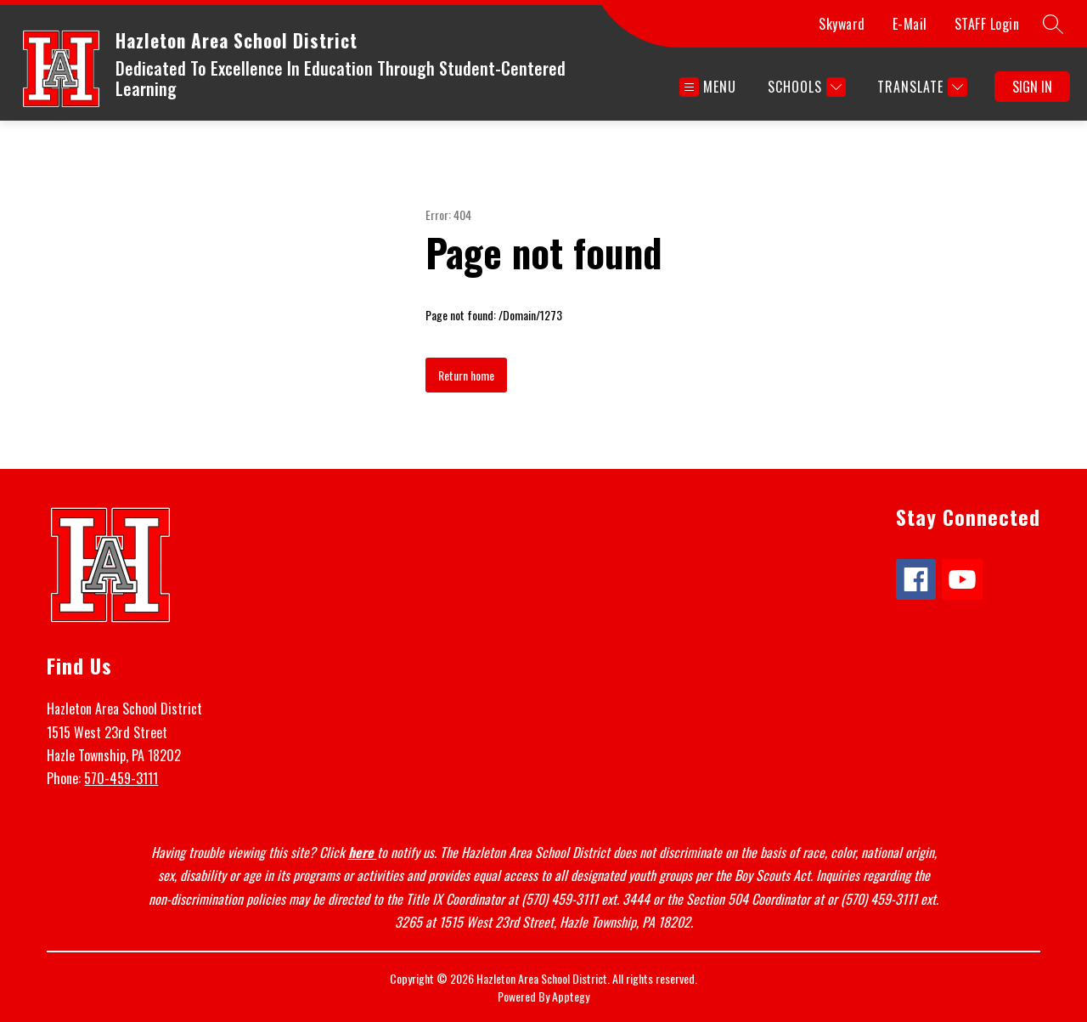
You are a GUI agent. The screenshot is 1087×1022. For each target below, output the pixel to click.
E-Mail (910, 24)
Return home (466, 375)
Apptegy (570, 996)
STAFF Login (987, 24)
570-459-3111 (121, 778)
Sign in (1032, 86)
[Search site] (1053, 24)
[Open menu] (707, 87)
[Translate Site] (920, 87)
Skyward (842, 24)
